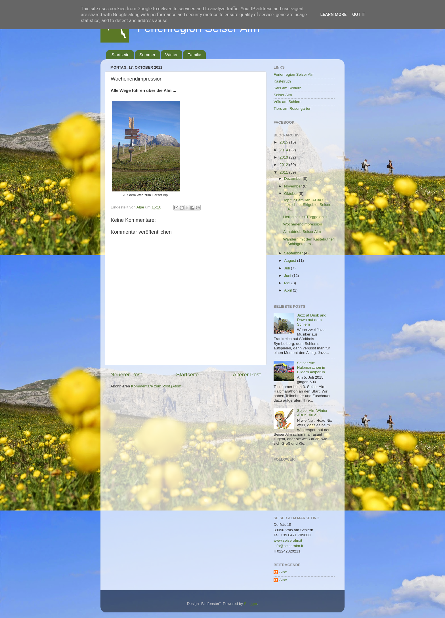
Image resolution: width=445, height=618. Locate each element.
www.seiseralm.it (288, 540)
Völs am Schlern (287, 102)
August (290, 260)
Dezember (293, 178)
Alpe (283, 572)
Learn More (333, 14)
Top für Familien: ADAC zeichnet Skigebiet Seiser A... (307, 204)
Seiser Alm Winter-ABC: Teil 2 (313, 412)
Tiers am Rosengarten (292, 108)
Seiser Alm (283, 95)
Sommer (147, 54)
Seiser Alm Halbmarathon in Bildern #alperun (311, 367)
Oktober (291, 193)
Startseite (120, 54)
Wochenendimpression (302, 224)
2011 (284, 172)
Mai (287, 283)
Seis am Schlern (287, 88)
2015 (284, 142)
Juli (287, 268)
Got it (358, 14)
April (288, 290)
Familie (194, 54)
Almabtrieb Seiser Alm (302, 231)
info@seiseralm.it (288, 546)
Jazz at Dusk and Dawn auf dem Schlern (311, 319)
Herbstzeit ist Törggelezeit (305, 217)
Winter (171, 54)
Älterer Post (247, 374)
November (293, 186)
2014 (284, 150)
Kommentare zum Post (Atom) (157, 386)
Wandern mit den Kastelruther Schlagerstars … (308, 241)
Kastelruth (282, 81)
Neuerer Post (126, 374)
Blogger (250, 604)
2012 (284, 165)
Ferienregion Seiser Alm (294, 74)
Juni (288, 275)
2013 (284, 157)
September (294, 253)
